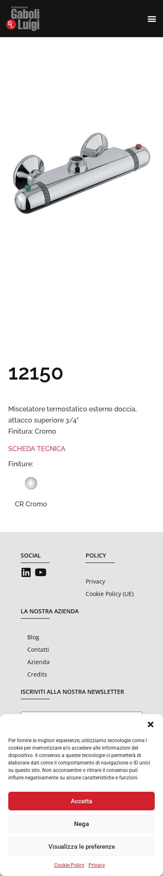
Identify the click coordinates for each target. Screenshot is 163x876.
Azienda (38, 662)
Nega (81, 824)
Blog (33, 637)
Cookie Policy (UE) (110, 594)
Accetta (81, 801)
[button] (150, 724)
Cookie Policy (69, 865)
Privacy (97, 865)
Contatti (38, 649)
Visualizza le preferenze (81, 846)
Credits (37, 674)
